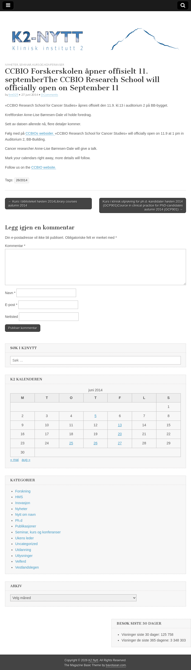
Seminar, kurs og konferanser (41, 64)
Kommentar (15, 246)
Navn (10, 293)
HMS (19, 497)
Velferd (20, 561)
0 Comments (49, 94)
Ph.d (18, 520)
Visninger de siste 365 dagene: (146, 640)
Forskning (22, 491)
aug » (26, 460)
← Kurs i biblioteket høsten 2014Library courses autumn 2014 (42, 203)
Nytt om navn (25, 515)
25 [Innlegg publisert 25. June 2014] (71, 443)
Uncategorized (26, 544)
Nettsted (11, 317)
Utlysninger (24, 556)
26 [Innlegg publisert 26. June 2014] (95, 443)
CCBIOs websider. (40, 133)
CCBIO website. (43, 167)
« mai (14, 460)
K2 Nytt (93, 660)
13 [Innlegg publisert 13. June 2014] (120, 425)
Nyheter (11, 64)
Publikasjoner (25, 526)
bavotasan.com (116, 665)
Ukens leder (24, 538)
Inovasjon (22, 503)
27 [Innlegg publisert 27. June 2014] (120, 443)
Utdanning (23, 550)
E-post (11, 305)
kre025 (13, 94)
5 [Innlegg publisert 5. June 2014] (95, 416)
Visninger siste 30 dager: (141, 635)
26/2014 (21, 180)
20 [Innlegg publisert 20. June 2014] (120, 434)
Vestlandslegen (27, 567)
